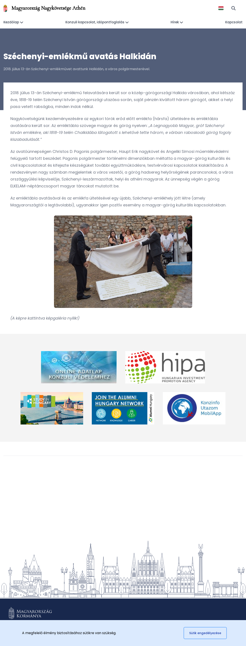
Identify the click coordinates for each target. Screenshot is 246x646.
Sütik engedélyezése (205, 633)
